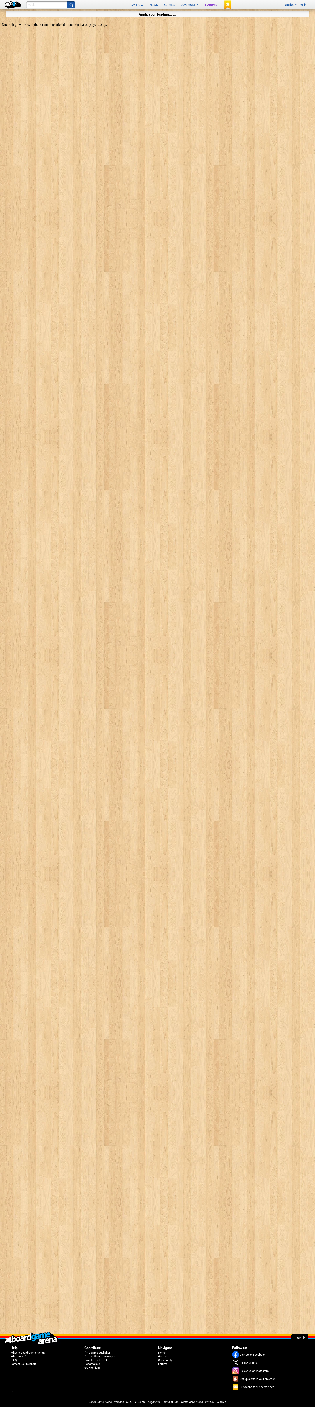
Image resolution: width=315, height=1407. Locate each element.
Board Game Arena (100, 1402)
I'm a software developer (99, 1356)
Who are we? (18, 1356)
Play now (135, 5)
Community (190, 5)
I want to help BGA (95, 1360)
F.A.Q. (14, 1360)
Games (169, 5)
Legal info (154, 1402)
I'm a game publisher (97, 1352)
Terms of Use (170, 1402)
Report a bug (92, 1363)
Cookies (221, 1402)
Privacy (209, 1402)
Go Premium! (92, 1367)
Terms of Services (192, 1402)
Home (162, 1352)
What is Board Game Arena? (27, 1352)
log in (303, 4)
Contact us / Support (23, 1363)
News (154, 5)
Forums (211, 5)
